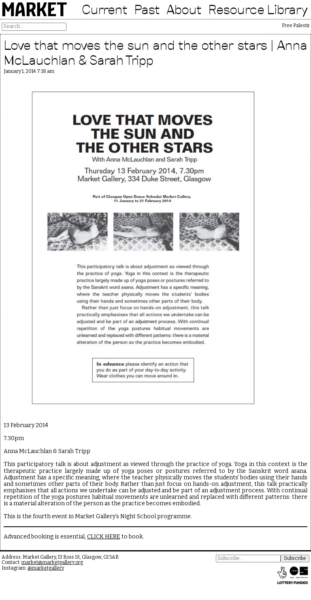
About (184, 9)
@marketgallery (46, 568)
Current (105, 9)
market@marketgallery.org (52, 562)
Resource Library (258, 9)
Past (147, 9)
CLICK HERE (103, 536)
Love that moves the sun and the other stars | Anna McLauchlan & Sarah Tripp (155, 52)
